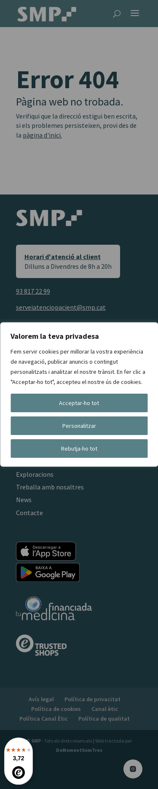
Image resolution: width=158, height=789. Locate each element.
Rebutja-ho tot (79, 448)
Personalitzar (79, 426)
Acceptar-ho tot (79, 403)
